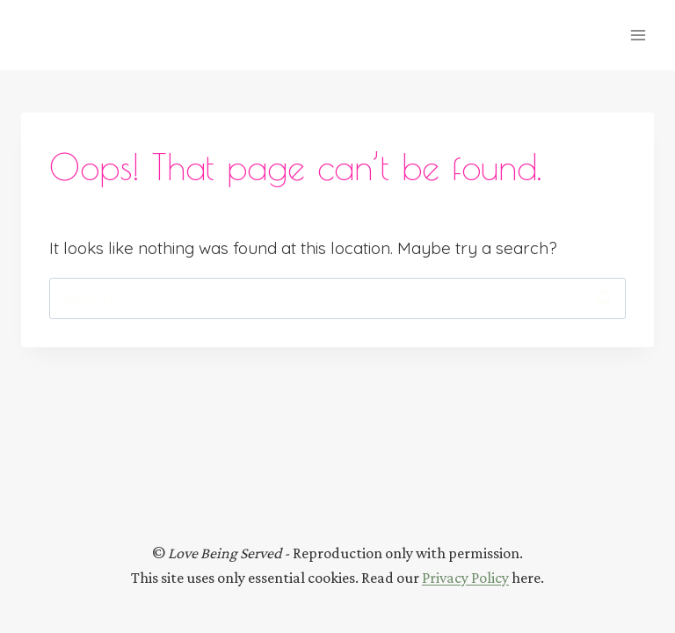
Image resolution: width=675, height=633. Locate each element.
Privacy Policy (465, 577)
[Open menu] (637, 34)
